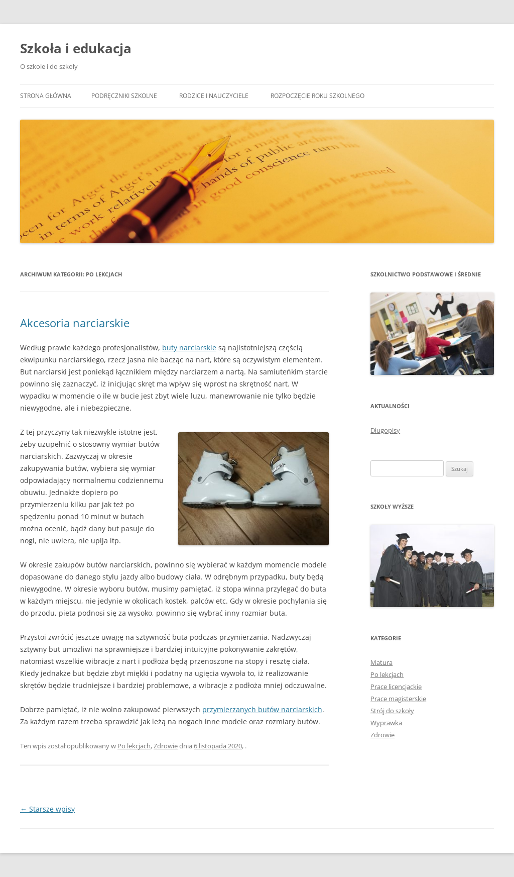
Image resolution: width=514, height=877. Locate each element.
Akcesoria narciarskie (75, 322)
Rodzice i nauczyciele (213, 95)
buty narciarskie (189, 347)
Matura (381, 662)
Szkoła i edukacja (76, 48)
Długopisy (385, 430)
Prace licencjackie (396, 686)
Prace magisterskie (398, 698)
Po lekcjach (134, 745)
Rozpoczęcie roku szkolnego (317, 95)
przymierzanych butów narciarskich (262, 709)
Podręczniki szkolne (124, 95)
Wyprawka (386, 722)
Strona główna (45, 95)
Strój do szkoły (392, 710)
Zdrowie (166, 745)
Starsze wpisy (47, 809)
